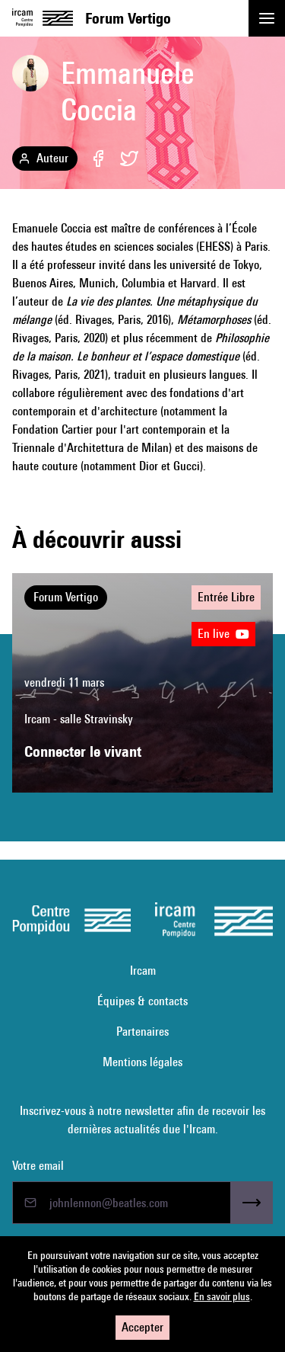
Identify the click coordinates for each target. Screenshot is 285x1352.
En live (223, 633)
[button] (267, 18)
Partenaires (142, 1031)
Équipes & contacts (142, 1001)
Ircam (143, 970)
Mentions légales (142, 1062)
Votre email (38, 1165)
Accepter (142, 1327)
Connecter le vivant (82, 751)
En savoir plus (222, 1296)
